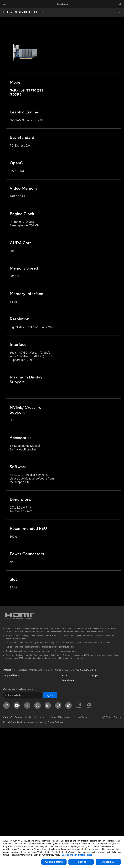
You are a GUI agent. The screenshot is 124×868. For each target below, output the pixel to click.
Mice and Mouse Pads (42, 773)
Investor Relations (70, 695)
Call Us (65, 743)
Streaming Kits (39, 782)
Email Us (66, 738)
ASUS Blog (96, 719)
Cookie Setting (54, 861)
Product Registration (72, 733)
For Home (8, 705)
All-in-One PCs (10, 758)
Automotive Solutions (101, 709)
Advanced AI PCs (99, 700)
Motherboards (10, 799)
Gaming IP (37, 821)
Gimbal (35, 816)
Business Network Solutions (40, 732)
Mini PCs (7, 777)
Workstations (9, 782)
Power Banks (38, 807)
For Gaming (8, 724)
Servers (35, 753)
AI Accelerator (39, 695)
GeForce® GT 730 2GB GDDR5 (24, 12)
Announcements (69, 690)
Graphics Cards (10, 804)
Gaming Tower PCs (12, 768)
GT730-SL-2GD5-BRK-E (84, 670)
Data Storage (38, 685)
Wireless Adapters (40, 721)
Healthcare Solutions (13, 690)
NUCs (6, 772)
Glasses (6, 748)
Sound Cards (38, 699)
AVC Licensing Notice (101, 714)
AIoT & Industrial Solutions (44, 743)
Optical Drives (39, 680)
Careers (66, 685)
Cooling (7, 814)
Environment (97, 685)
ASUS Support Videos (72, 753)
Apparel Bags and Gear (43, 787)
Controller (37, 811)
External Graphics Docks (44, 690)
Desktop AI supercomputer (45, 748)
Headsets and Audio (41, 777)
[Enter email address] (22, 835)
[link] (62, 4)
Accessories (9, 695)
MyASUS (66, 758)
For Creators (9, 714)
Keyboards (37, 768)
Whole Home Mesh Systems (41, 715)
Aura (93, 729)
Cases (6, 809)
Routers (36, 709)
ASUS (67, 670)
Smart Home (38, 758)
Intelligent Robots (40, 739)
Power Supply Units (12, 819)
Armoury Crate (98, 724)
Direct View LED (11, 743)
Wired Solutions (39, 726)
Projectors (8, 753)
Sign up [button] (50, 835)
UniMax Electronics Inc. (73, 714)
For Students (9, 719)
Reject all (81, 861)
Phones (6, 685)
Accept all (108, 861)
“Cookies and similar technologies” (77, 855)
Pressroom (67, 699)
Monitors (7, 739)
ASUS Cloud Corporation (74, 709)
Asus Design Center (100, 704)
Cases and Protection (42, 792)
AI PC (94, 695)
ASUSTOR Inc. (69, 704)
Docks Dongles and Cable (44, 802)
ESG (93, 680)
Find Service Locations (73, 729)
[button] (4, 3)
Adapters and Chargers (43, 797)
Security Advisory (70, 748)
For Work (7, 709)
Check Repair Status (72, 724)
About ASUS (68, 680)
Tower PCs (8, 763)
